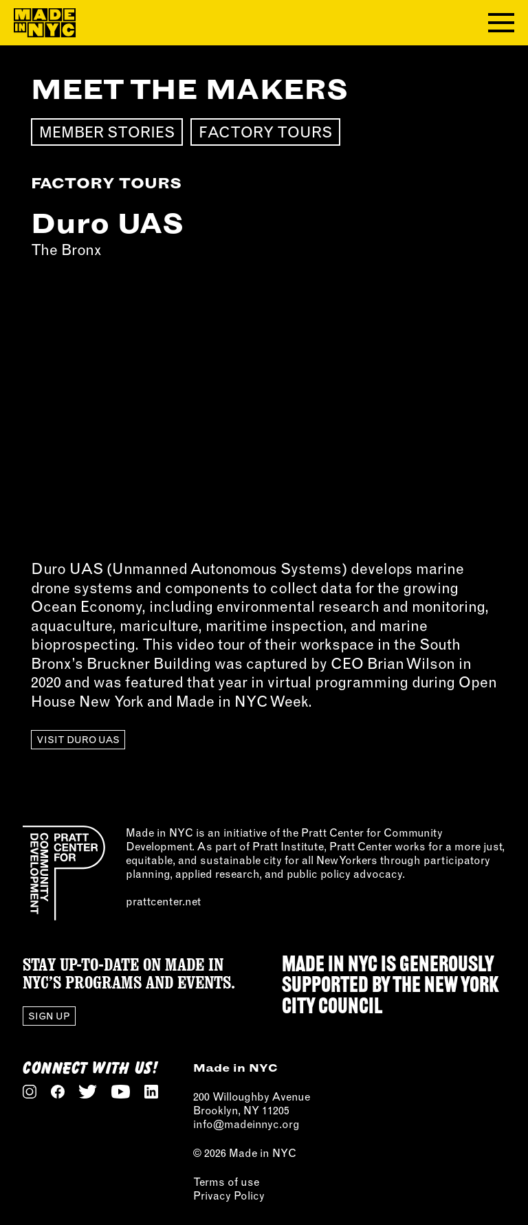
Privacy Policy (229, 1195)
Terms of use (226, 1182)
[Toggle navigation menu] (501, 22)
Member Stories (107, 132)
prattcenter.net (163, 901)
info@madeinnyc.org (246, 1124)
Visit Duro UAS (78, 739)
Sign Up (49, 1016)
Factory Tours (265, 132)
